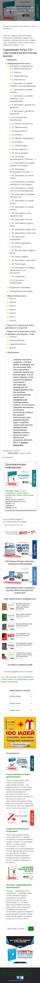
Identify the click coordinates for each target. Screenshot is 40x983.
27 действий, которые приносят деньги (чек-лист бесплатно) (24, 654)
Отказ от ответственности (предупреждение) (16, 975)
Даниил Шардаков (16, 519)
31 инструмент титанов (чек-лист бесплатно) (24, 644)
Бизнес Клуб (27, 980)
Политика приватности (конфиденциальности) (17, 972)
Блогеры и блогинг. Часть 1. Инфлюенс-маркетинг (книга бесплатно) (23, 606)
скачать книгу (25, 453)
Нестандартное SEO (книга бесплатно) (23, 634)
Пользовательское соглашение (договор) (15, 970)
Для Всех (27, 26)
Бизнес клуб (17, 26)
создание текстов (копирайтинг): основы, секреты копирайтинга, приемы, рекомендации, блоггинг (20, 494)
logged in (15, 671)
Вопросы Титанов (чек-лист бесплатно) (24, 624)
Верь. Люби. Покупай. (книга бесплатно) (24, 615)
